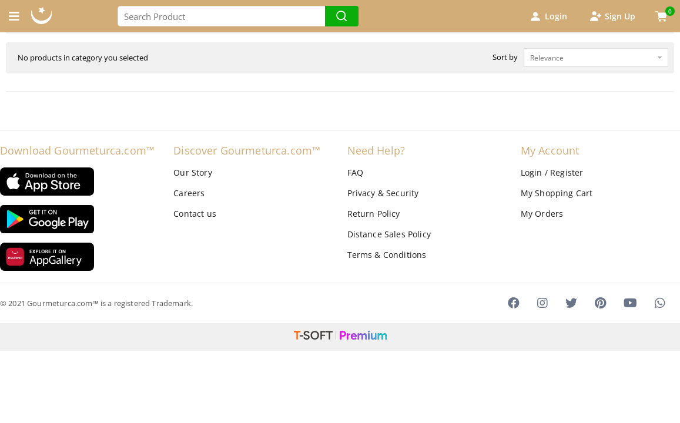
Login (547, 16)
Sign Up (611, 16)
